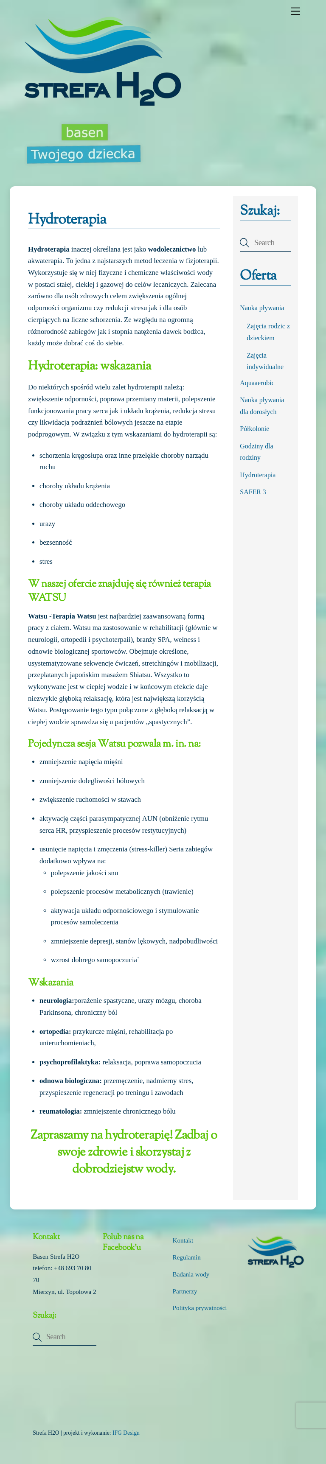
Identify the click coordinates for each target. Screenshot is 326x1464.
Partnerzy (185, 1291)
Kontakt (183, 1240)
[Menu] (295, 11)
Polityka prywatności (200, 1307)
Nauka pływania (262, 307)
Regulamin (187, 1257)
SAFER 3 (253, 491)
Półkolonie (254, 428)
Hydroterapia (257, 475)
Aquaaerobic (257, 382)
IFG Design (126, 1433)
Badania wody (191, 1274)
